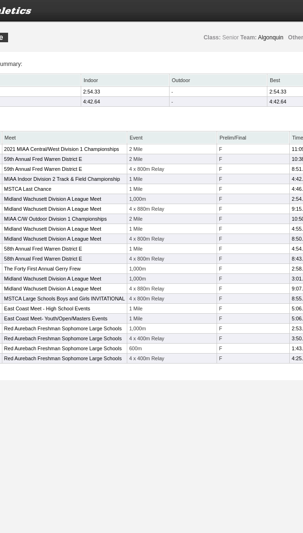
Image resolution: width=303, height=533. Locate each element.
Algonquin (270, 37)
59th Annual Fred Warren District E (43, 159)
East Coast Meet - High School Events (47, 308)
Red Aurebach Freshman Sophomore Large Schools (63, 328)
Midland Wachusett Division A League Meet (53, 199)
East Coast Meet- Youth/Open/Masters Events (55, 318)
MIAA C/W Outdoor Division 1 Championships (55, 219)
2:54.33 (91, 91)
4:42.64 (91, 101)
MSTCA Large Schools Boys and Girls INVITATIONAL (64, 298)
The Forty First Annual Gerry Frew (42, 268)
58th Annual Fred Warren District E (43, 249)
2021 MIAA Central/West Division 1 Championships (61, 149)
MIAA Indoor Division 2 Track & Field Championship (62, 179)
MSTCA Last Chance (28, 189)
